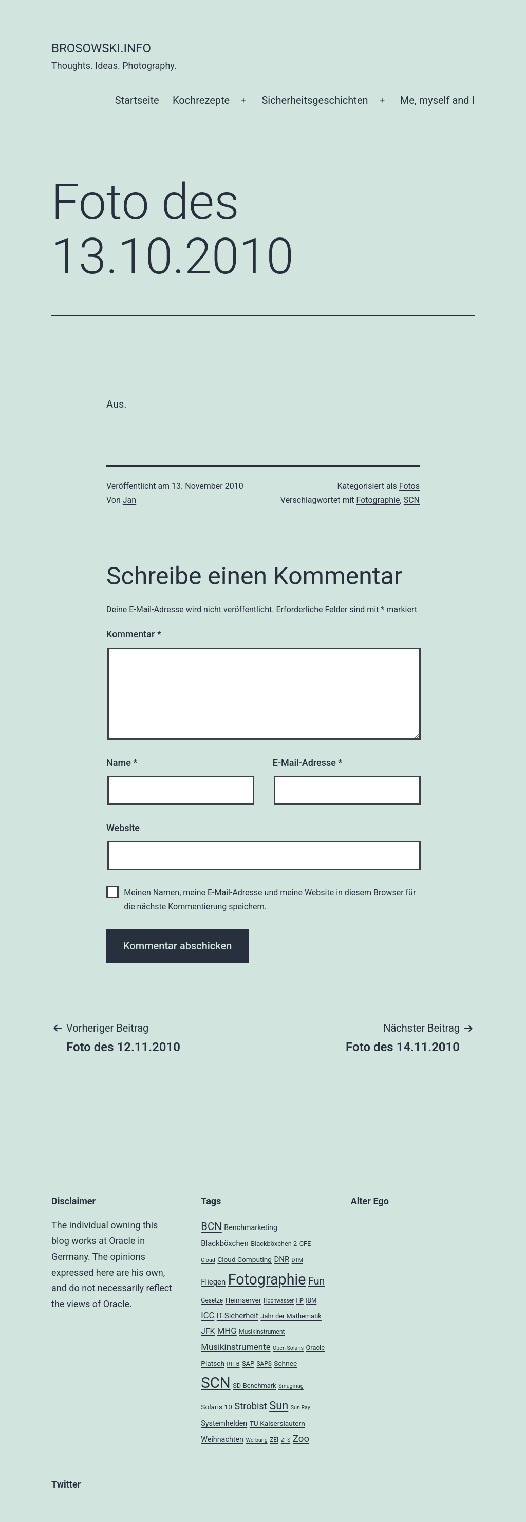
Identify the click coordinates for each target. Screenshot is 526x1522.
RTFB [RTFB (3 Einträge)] (233, 1364)
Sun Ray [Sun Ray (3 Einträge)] (300, 1407)
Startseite (137, 100)
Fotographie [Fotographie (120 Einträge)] (267, 1279)
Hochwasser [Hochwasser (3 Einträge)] (279, 1300)
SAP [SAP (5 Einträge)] (248, 1363)
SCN (412, 500)
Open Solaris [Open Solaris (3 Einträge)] (288, 1348)
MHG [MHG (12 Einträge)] (227, 1331)
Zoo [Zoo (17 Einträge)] (301, 1438)
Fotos (409, 486)
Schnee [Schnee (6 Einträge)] (285, 1363)
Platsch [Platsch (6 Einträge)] (212, 1363)
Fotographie (378, 500)
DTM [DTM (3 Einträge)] (298, 1260)
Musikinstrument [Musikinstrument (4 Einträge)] (262, 1331)
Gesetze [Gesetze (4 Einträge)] (212, 1300)
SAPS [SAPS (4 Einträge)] (264, 1363)
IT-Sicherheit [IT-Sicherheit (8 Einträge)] (237, 1316)
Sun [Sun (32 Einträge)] (278, 1405)
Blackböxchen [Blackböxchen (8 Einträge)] (224, 1243)
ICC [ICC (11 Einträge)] (207, 1316)
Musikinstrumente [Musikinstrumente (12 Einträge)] (235, 1347)
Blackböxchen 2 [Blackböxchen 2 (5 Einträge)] (274, 1244)
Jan (129, 500)
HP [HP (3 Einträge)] (300, 1300)
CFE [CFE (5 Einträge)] (305, 1244)
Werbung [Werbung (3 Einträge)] (256, 1440)
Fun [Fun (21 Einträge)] (316, 1281)
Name (121, 762)
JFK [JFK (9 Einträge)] (208, 1331)
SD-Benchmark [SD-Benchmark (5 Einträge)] (254, 1385)
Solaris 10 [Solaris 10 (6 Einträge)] (216, 1407)
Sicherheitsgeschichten (314, 100)
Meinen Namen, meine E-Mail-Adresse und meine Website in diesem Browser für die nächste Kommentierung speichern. (270, 899)
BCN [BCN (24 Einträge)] (211, 1226)
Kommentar (133, 634)
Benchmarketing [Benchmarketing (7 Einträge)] (250, 1227)
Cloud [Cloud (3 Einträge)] (208, 1260)
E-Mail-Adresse (308, 762)
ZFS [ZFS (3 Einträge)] (286, 1440)
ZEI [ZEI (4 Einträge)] (274, 1439)
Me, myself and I (437, 100)
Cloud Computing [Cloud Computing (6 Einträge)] (244, 1259)
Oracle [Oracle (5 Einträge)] (315, 1347)
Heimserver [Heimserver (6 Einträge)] (243, 1300)
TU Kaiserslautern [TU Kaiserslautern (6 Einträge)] (277, 1423)
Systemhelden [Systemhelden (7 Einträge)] (224, 1423)
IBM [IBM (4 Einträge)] (311, 1300)
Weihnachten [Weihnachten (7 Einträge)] (222, 1439)
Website (123, 827)
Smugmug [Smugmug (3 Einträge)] (291, 1386)
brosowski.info (101, 48)
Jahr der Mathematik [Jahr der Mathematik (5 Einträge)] (291, 1316)
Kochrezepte (201, 100)
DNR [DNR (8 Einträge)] (281, 1259)
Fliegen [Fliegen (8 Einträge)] (213, 1282)
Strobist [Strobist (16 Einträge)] (250, 1406)
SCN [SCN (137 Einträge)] (215, 1382)
